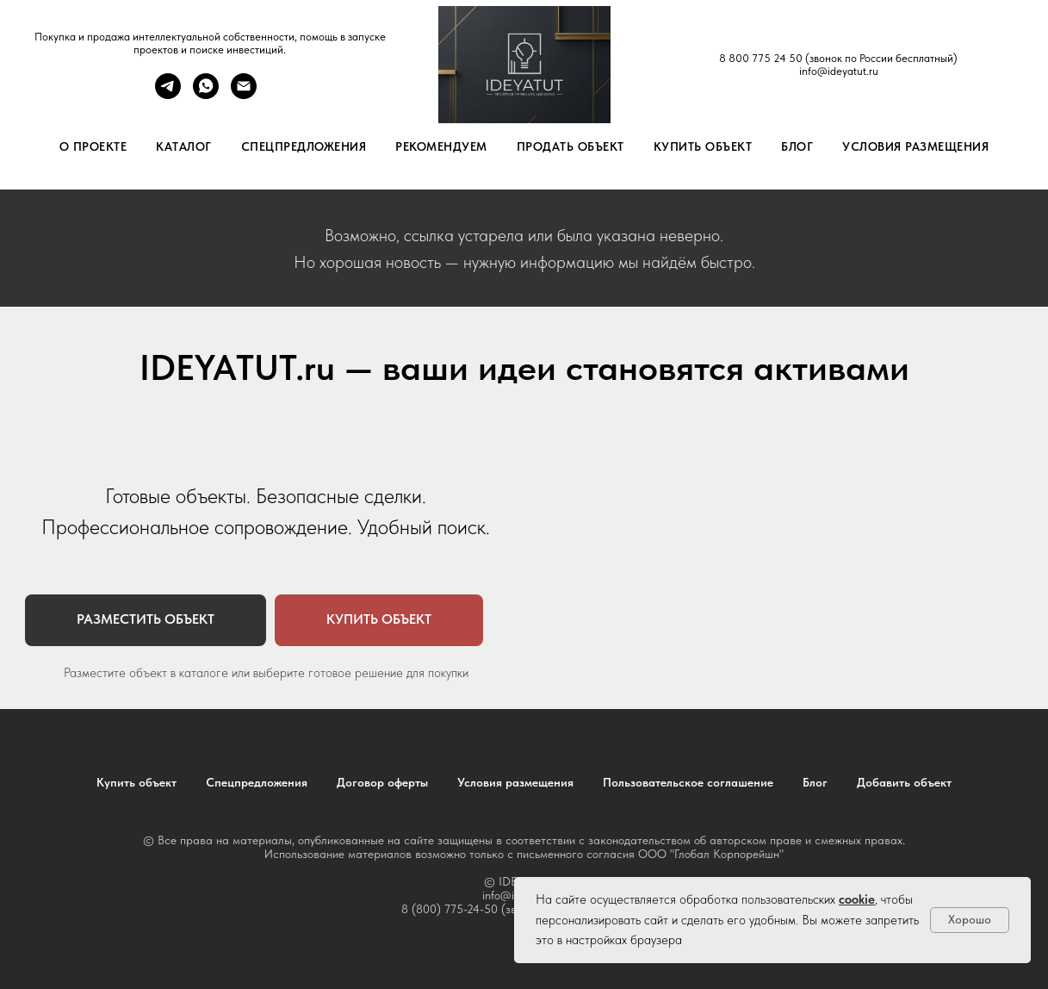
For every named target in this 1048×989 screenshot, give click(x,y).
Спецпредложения (304, 146)
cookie (857, 899)
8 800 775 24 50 (761, 58)
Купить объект (703, 146)
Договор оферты (382, 782)
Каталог (184, 146)
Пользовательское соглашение (688, 782)
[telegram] (168, 94)
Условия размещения (915, 146)
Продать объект (570, 146)
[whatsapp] (206, 94)
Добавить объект (904, 782)
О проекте (93, 146)
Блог (797, 146)
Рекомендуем (441, 146)
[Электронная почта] (244, 94)
